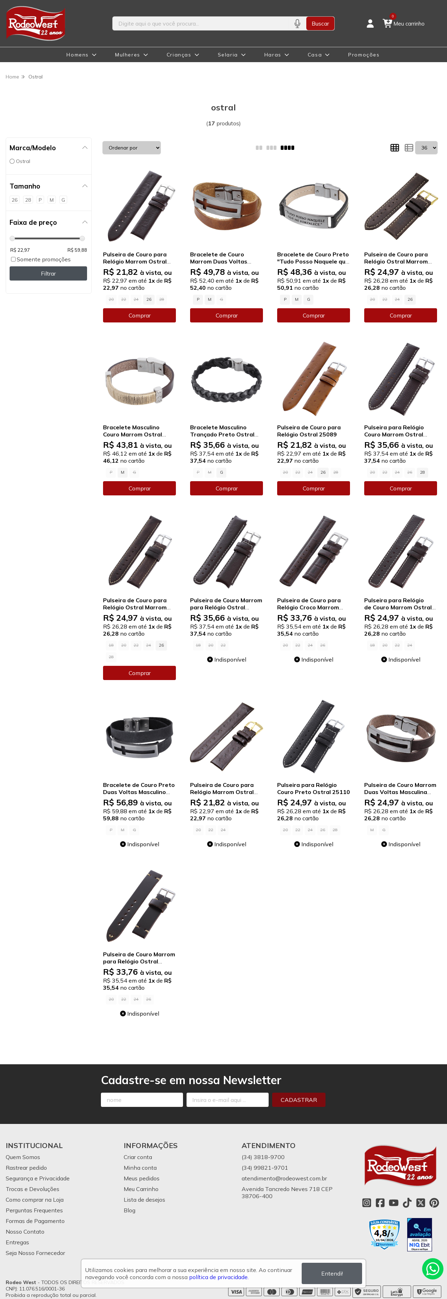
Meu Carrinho (141, 1188)
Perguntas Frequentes (34, 1210)
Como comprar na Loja (35, 1199)
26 (148, 299)
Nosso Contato (25, 1231)
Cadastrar (299, 1099)
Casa (315, 54)
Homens (77, 54)
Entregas (17, 1242)
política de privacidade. (219, 1277)
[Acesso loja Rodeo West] (370, 23)
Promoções (363, 54)
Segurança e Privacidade (38, 1178)
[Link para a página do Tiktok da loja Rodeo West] (407, 1203)
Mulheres (127, 54)
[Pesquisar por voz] (297, 23)
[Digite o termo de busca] (201, 23)
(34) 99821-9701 (265, 1167)
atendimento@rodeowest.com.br (284, 1178)
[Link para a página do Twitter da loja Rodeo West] (421, 1203)
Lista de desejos (144, 1199)
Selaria (228, 54)
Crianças (179, 54)
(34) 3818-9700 (263, 1157)
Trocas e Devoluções (32, 1188)
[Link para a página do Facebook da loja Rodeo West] (380, 1203)
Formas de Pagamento (35, 1220)
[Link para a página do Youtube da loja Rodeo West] (394, 1203)
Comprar (140, 315)
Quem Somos (23, 1157)
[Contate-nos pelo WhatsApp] (432, 1268)
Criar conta (138, 1157)
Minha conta (140, 1167)
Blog (129, 1210)
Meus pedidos (142, 1178)
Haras (272, 54)
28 (422, 472)
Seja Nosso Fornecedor (35, 1252)
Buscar (320, 23)
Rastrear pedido (26, 1167)
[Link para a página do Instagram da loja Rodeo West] (367, 1203)
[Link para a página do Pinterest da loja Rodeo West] (434, 1203)
